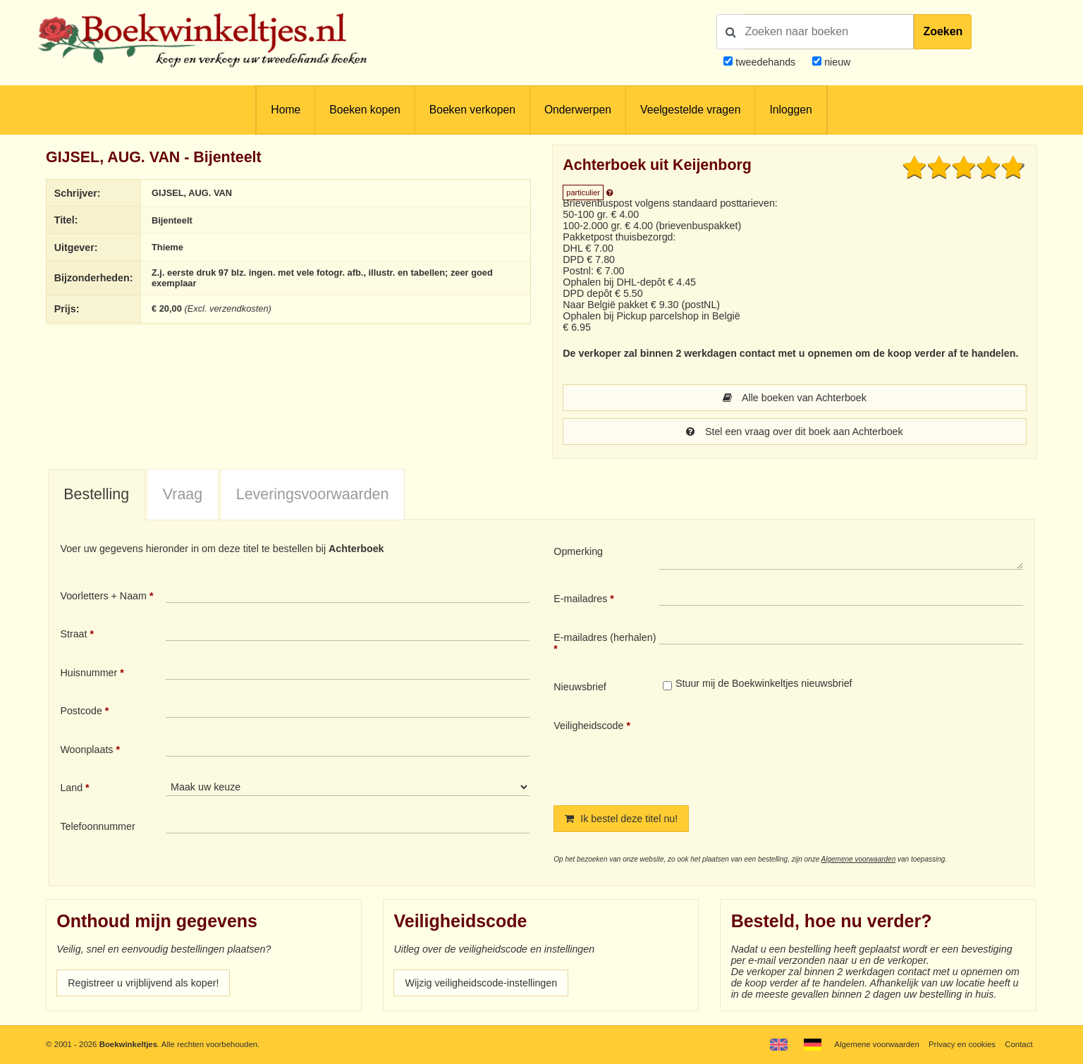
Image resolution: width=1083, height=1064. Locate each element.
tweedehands (765, 62)
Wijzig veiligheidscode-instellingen (481, 983)
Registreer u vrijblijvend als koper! (143, 983)
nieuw (835, 62)
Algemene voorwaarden (858, 859)
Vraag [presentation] (182, 494)
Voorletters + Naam (103, 595)
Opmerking (578, 551)
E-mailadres (580, 598)
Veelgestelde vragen (690, 110)
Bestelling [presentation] (96, 494)
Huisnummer (88, 672)
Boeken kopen (364, 110)
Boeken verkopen (472, 110)
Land (71, 787)
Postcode (81, 710)
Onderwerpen (577, 110)
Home (285, 110)
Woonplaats (86, 749)
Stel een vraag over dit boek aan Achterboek (794, 431)
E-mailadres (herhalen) (604, 637)
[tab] (96, 495)
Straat (73, 634)
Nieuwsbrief (579, 686)
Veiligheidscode (588, 725)
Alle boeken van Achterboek (795, 397)
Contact (1018, 1044)
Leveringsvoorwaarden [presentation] (312, 494)
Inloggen (790, 110)
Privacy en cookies (962, 1044)
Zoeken (942, 31)
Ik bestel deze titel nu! (621, 818)
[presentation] (777, 750)
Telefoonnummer (97, 826)
